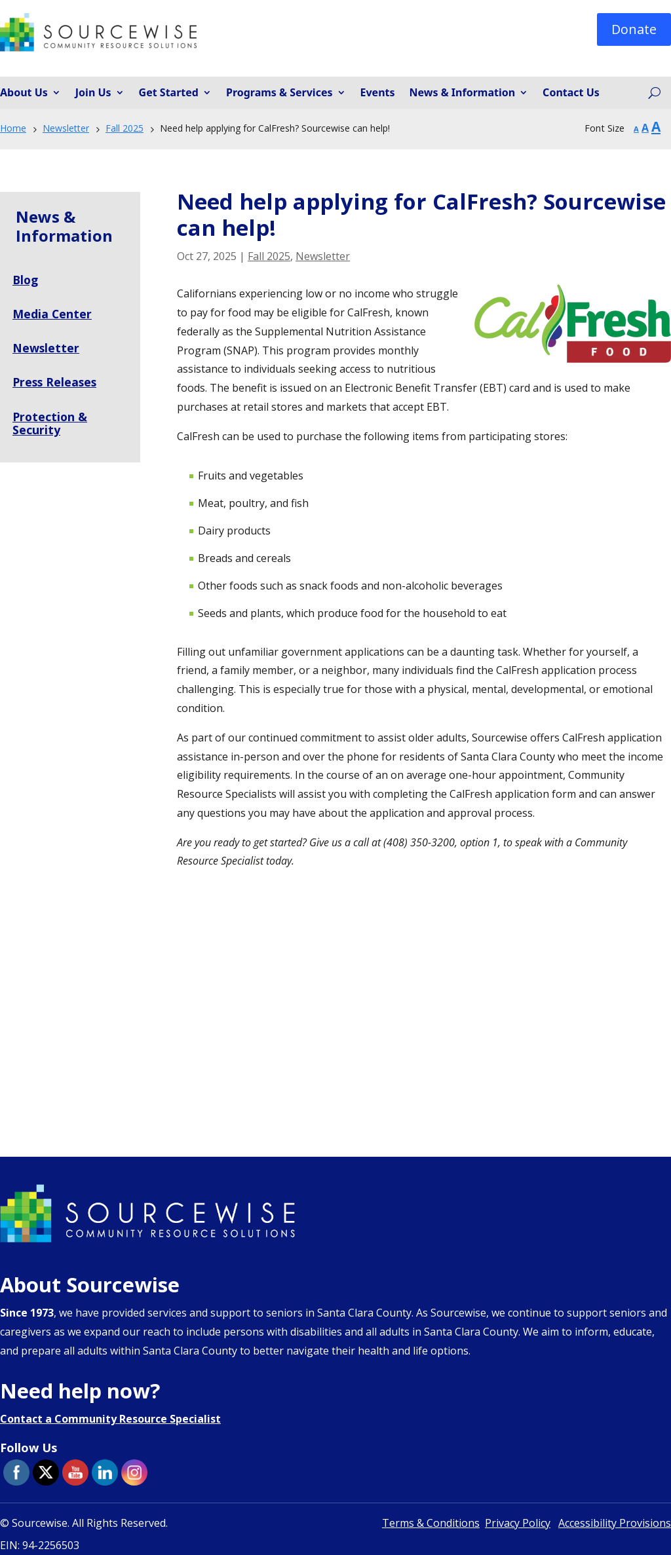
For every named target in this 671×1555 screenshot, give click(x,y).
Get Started (169, 93)
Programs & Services (279, 93)
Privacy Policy (517, 1523)
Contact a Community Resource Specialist (110, 1419)
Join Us (93, 93)
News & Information (463, 93)
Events (377, 93)
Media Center (52, 314)
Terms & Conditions (431, 1523)
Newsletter (323, 256)
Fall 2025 (269, 256)
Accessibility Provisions (614, 1523)
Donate (634, 29)
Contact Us (571, 93)
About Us (24, 93)
